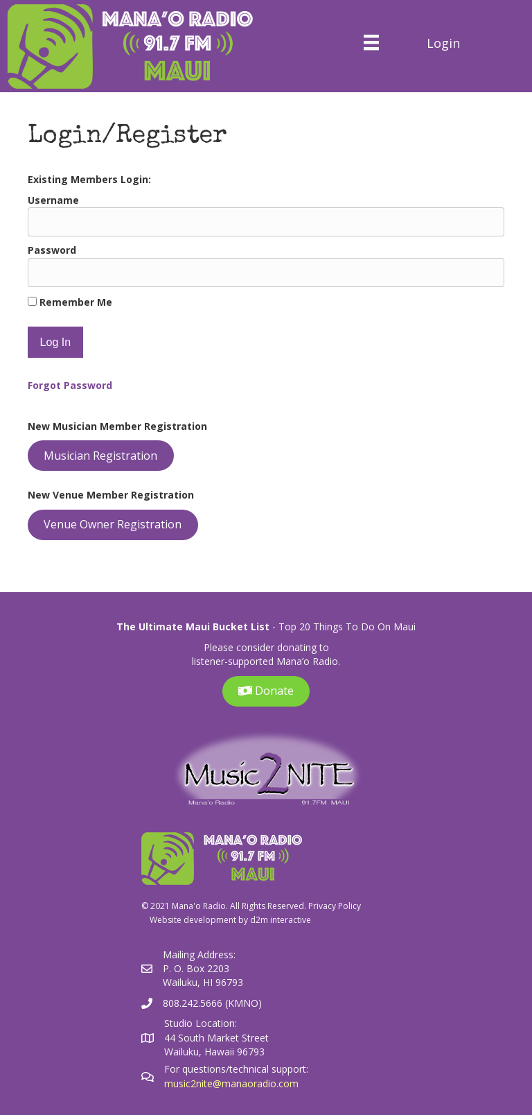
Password (52, 250)
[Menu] (371, 42)
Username (53, 200)
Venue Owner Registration (112, 524)
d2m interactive (280, 920)
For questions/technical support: (237, 1068)
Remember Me (70, 302)
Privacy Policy (334, 906)
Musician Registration (100, 455)
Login (443, 43)
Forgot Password (70, 385)
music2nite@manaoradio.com (231, 1083)
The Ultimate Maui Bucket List (192, 626)
